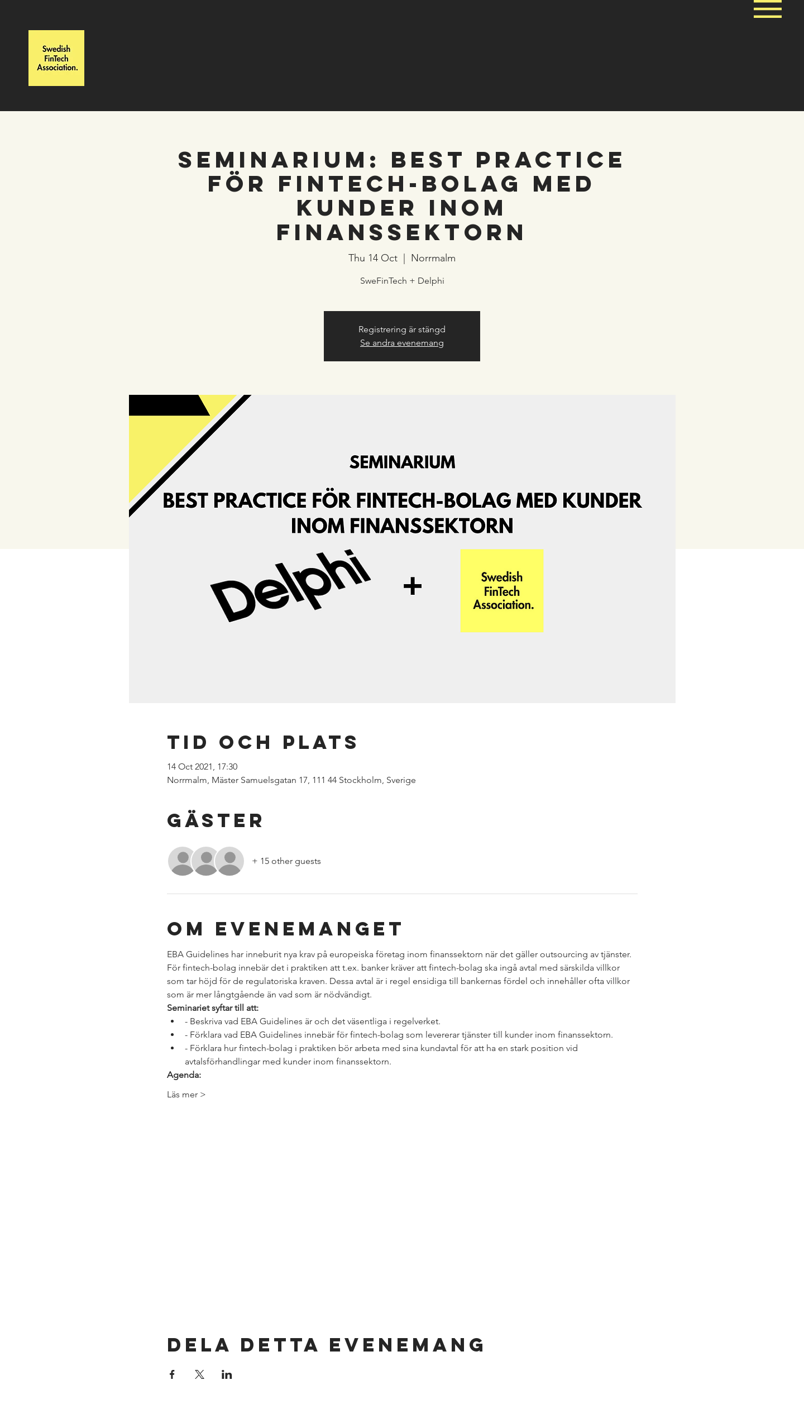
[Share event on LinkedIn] (227, 1374)
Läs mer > (186, 1094)
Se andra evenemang (402, 342)
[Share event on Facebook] (172, 1374)
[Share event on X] (199, 1374)
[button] (768, 9)
